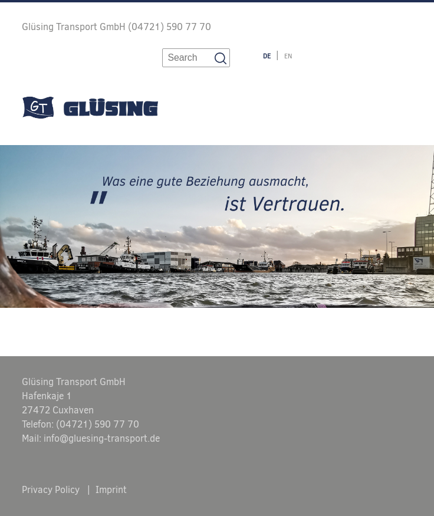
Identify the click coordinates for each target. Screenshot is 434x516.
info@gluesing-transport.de (102, 438)
